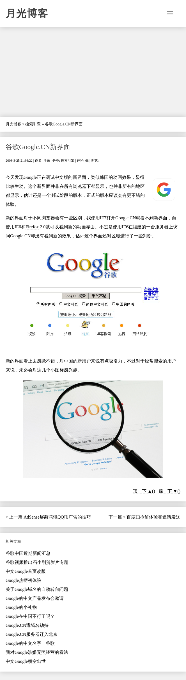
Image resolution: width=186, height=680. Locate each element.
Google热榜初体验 (23, 580)
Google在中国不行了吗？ (30, 616)
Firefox (32, 226)
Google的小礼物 (21, 607)
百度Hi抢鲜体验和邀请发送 (153, 517)
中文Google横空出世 (26, 661)
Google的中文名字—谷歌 (30, 643)
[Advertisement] (93, 72)
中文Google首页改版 (26, 571)
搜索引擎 (33, 124)
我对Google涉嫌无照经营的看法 (37, 652)
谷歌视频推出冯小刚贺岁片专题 (37, 562)
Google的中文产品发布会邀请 (35, 598)
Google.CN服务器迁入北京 (32, 634)
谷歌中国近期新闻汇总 (28, 553)
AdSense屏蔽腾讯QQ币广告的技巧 (57, 517)
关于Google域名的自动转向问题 (37, 589)
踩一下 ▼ (168, 491)
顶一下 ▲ (142, 491)
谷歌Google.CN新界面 (38, 146)
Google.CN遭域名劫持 (27, 625)
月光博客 (27, 13)
